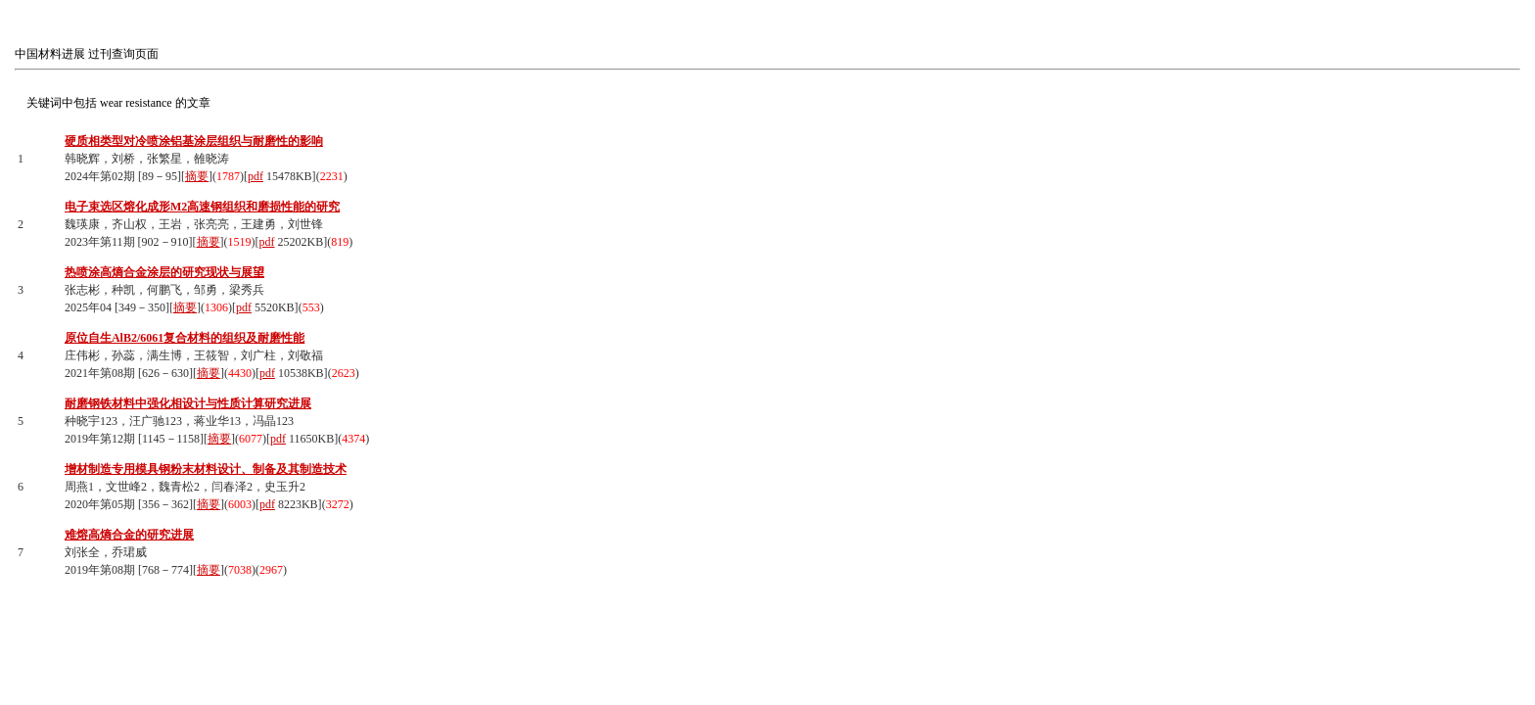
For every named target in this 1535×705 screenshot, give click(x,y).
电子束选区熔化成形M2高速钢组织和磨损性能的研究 (202, 206)
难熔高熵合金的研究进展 (129, 534)
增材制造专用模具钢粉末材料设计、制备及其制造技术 (206, 469)
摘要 (197, 176)
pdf (255, 176)
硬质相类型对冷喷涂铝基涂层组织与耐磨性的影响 (194, 141)
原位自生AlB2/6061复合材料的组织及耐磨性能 (184, 338)
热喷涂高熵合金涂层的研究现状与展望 (164, 272)
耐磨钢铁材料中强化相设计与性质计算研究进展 (188, 403)
